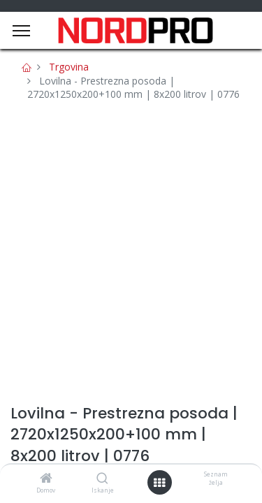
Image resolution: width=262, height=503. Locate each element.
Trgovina (69, 66)
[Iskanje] (102, 479)
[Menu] (21, 31)
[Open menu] (159, 482)
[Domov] (46, 479)
